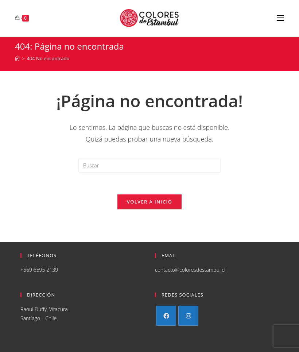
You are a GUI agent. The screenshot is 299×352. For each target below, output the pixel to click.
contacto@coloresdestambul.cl (190, 269)
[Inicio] (17, 58)
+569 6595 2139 (39, 269)
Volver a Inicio (149, 201)
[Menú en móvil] (280, 18)
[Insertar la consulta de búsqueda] (149, 165)
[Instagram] (188, 316)
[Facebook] (166, 316)
